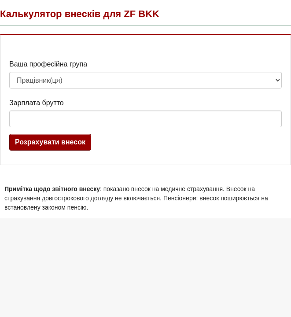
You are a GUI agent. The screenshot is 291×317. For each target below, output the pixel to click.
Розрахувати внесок (50, 142)
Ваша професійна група (48, 64)
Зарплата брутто (36, 103)
